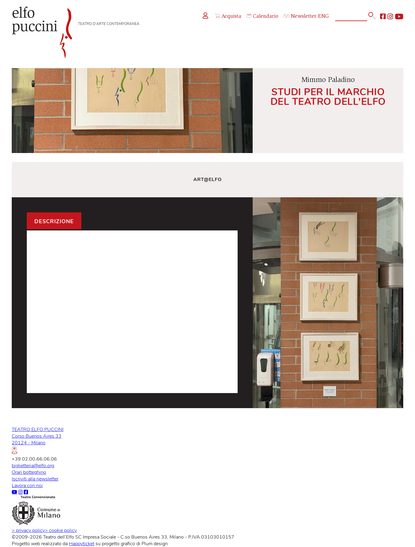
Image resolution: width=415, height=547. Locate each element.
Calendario (262, 16)
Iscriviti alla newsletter (35, 479)
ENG (323, 16)
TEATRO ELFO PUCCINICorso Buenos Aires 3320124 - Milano (38, 440)
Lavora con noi (27, 485)
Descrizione (54, 221)
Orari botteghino (29, 472)
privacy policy (28, 530)
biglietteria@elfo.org (33, 465)
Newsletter (300, 16)
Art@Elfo (207, 179)
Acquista (228, 16)
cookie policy (61, 530)
